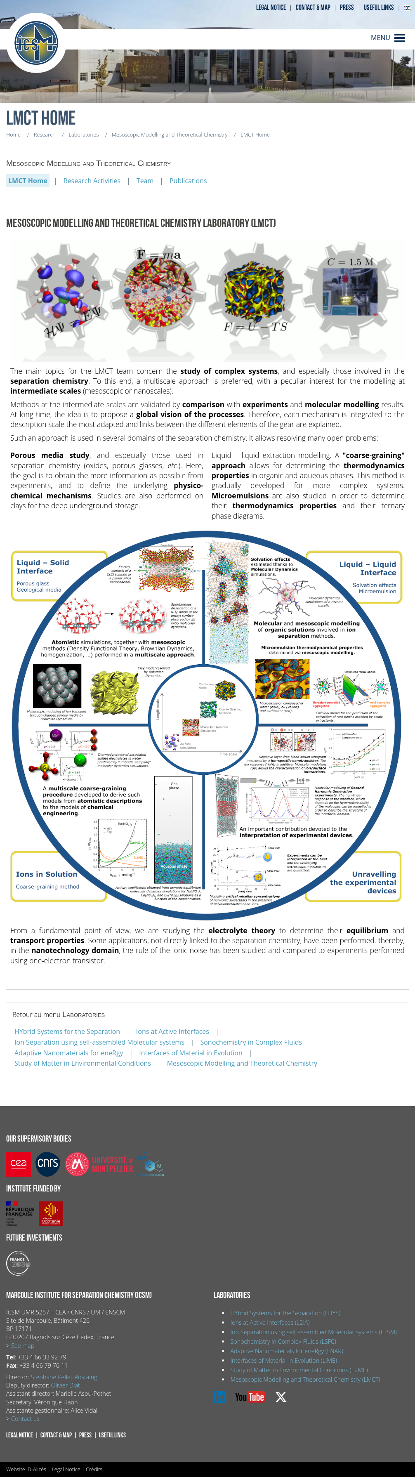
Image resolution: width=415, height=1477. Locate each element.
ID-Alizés (36, 1469)
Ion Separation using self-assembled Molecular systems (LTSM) (313, 1332)
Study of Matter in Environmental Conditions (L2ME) (299, 1370)
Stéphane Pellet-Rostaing (64, 1377)
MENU (380, 37)
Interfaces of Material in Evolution (191, 1052)
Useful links (379, 7)
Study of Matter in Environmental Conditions (82, 1063)
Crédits (94, 1469)
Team (145, 180)
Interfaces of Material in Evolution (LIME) (283, 1360)
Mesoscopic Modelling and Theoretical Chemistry (242, 1063)
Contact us (25, 1419)
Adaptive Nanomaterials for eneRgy (68, 1052)
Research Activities (92, 180)
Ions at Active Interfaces (172, 1031)
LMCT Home (27, 180)
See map (22, 1346)
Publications (188, 180)
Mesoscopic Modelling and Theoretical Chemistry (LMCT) (305, 1379)
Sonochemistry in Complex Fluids (251, 1042)
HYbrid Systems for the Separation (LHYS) (285, 1313)
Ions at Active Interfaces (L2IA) (269, 1322)
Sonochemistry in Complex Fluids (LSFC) (283, 1341)
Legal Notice (66, 1469)
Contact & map (313, 7)
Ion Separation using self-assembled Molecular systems (99, 1042)
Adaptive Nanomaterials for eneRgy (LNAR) (286, 1351)
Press (347, 7)
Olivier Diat (65, 1385)
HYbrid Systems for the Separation (67, 1031)
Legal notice (271, 7)
